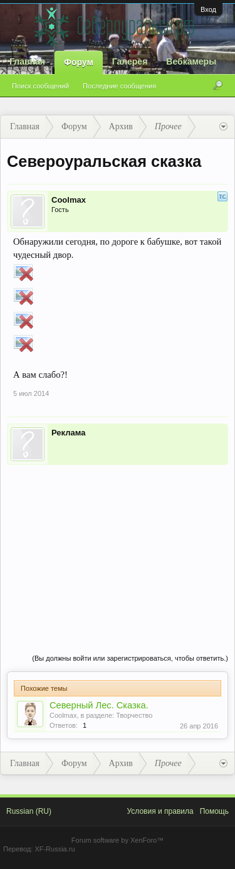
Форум (78, 62)
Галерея (130, 61)
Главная (27, 61)
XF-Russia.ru (54, 849)
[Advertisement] (117, 546)
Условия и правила (160, 811)
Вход (208, 9)
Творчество (134, 715)
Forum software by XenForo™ (117, 840)
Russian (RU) (28, 811)
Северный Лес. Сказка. (99, 705)
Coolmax (68, 200)
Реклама (68, 432)
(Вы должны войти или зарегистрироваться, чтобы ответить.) (130, 658)
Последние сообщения (119, 86)
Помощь (214, 811)
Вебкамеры (191, 61)
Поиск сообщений (40, 86)
